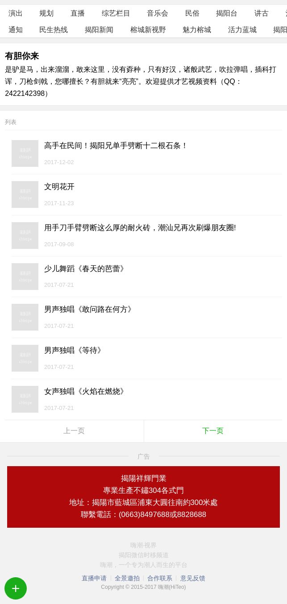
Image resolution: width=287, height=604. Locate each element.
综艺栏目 (116, 13)
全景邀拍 (127, 578)
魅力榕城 (197, 29)
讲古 (261, 13)
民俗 (192, 13)
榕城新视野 (148, 29)
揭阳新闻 (99, 29)
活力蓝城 (242, 29)
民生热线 (53, 29)
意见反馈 (192, 578)
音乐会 (157, 13)
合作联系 (159, 578)
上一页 (74, 430)
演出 (15, 13)
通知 (15, 29)
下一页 (213, 430)
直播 (78, 13)
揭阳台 (226, 13)
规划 (46, 13)
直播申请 (94, 578)
